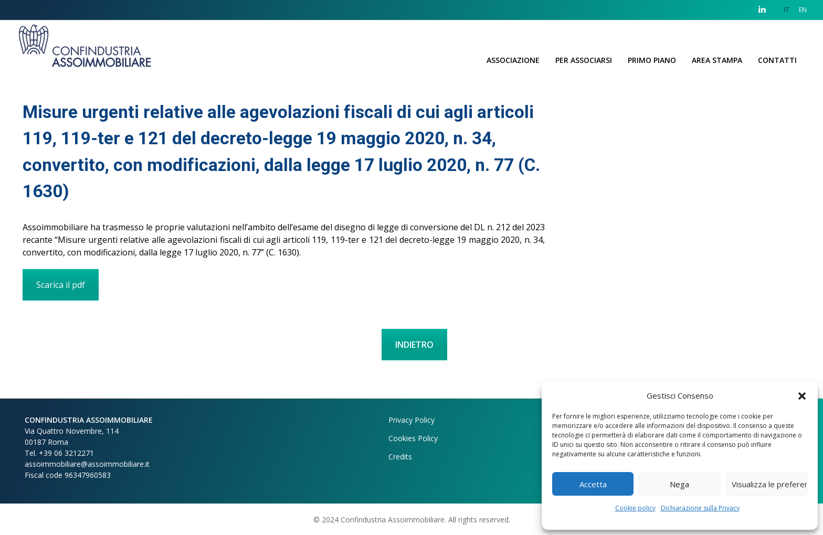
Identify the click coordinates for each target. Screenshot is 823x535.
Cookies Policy (413, 438)
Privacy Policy (411, 420)
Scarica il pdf (60, 285)
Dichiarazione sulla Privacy (700, 508)
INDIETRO (414, 344)
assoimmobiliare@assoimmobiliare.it (87, 464)
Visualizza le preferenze (769, 484)
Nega (679, 484)
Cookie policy (635, 508)
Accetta (593, 484)
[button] (802, 395)
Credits (400, 457)
